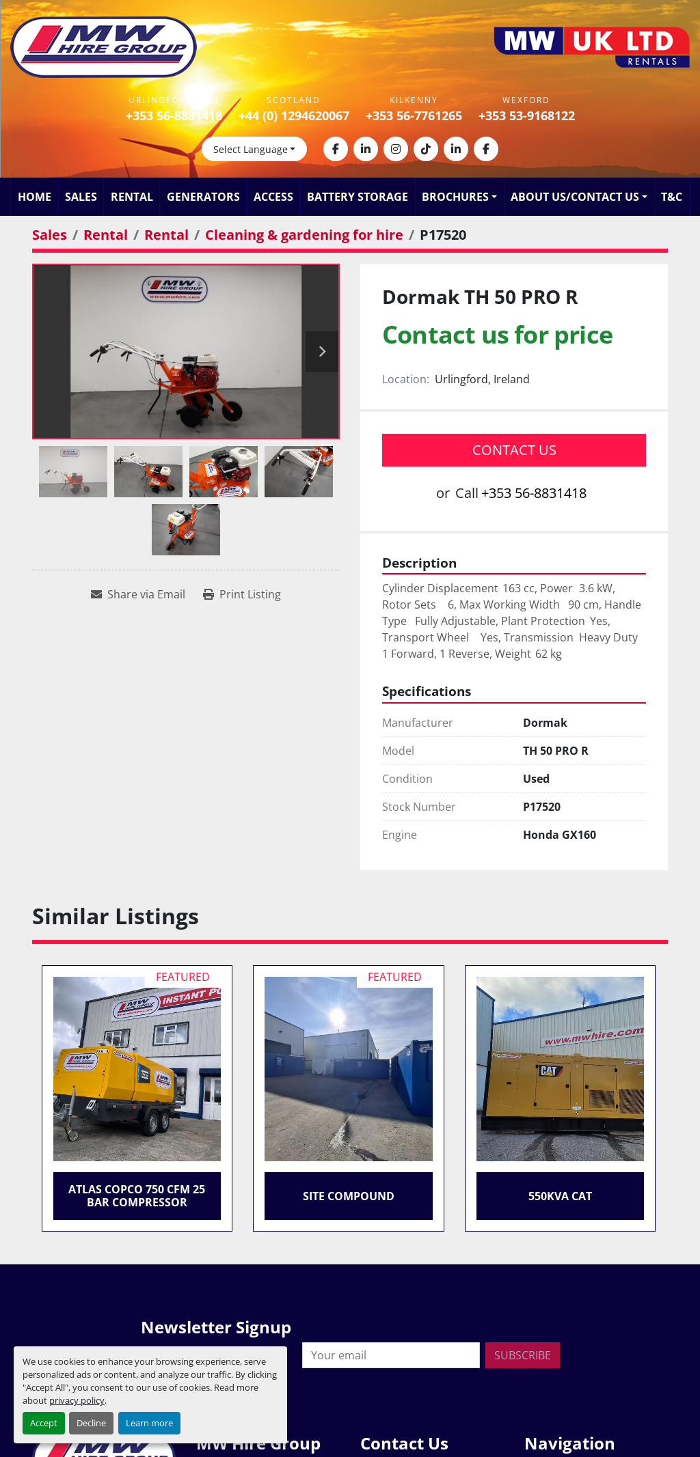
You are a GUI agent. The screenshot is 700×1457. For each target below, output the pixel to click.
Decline (91, 1423)
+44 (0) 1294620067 (294, 115)
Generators (203, 196)
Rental (132, 196)
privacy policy (77, 1400)
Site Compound (348, 1196)
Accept (43, 1423)
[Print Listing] (242, 594)
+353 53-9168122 (527, 115)
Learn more (149, 1423)
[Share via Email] (138, 594)
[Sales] (49, 234)
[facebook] (335, 149)
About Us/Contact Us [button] (575, 196)
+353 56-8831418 (174, 115)
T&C (671, 196)
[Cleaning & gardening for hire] (304, 234)
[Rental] (105, 234)
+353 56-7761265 (414, 115)
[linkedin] (365, 149)
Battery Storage (357, 196)
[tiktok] (426, 149)
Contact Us (514, 450)
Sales (81, 196)
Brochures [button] (455, 196)
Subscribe (522, 1355)
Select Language (250, 149)
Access (273, 196)
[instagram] (395, 149)
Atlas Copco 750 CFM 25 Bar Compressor (136, 1196)
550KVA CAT (560, 1196)
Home (34, 196)
